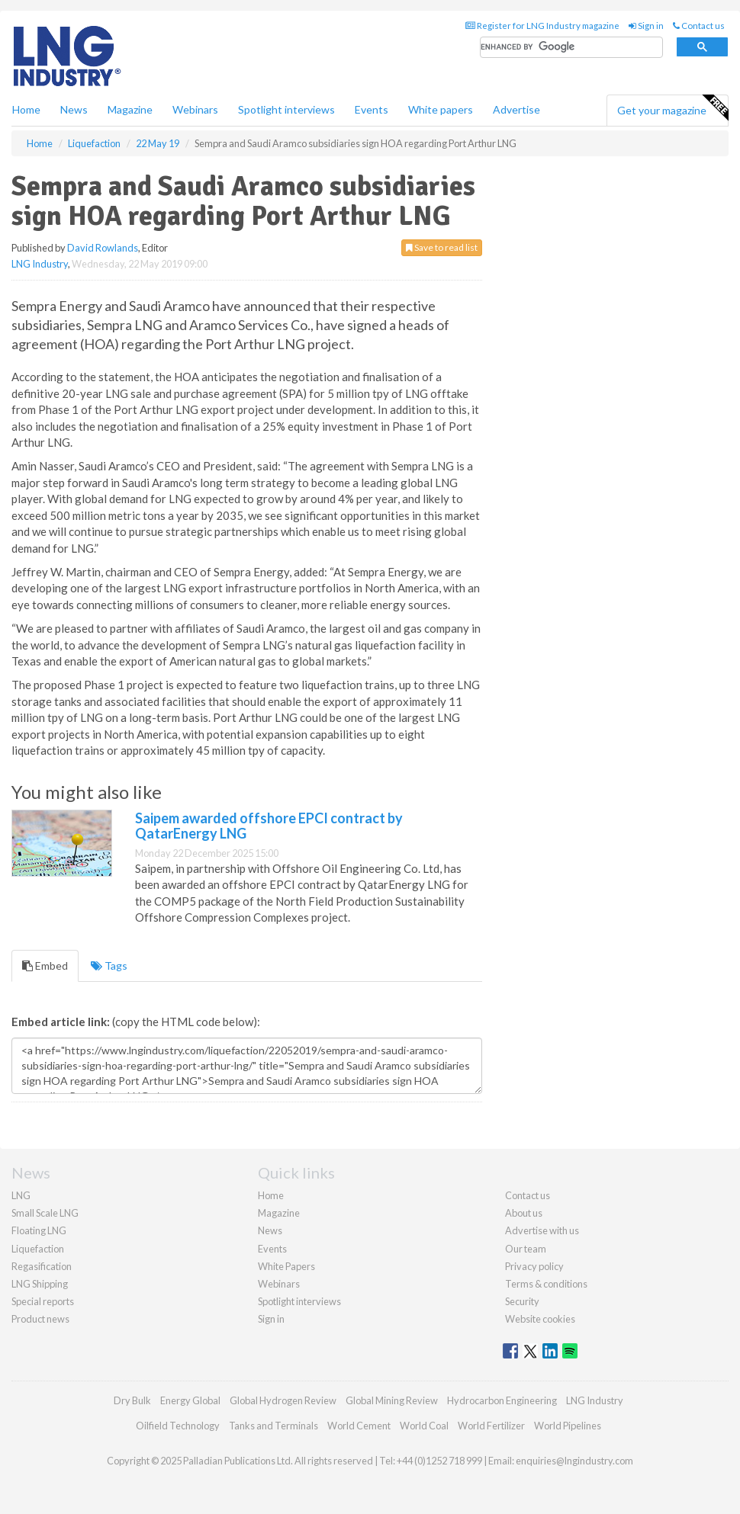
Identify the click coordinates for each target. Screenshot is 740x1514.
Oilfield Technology (178, 1425)
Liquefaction (37, 1249)
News (270, 1230)
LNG (21, 1195)
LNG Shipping (39, 1284)
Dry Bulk (132, 1400)
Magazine (130, 109)
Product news (40, 1319)
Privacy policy (534, 1266)
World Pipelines (567, 1425)
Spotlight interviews (286, 109)
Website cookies (540, 1319)
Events (371, 109)
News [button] (74, 109)
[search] (571, 48)
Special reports (42, 1301)
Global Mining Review (392, 1400)
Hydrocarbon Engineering (502, 1400)
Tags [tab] (109, 965)
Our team (525, 1249)
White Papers (286, 1266)
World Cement (359, 1425)
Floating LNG (38, 1230)
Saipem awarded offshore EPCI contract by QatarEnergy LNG (269, 826)
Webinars (195, 109)
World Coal (424, 1425)
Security (522, 1301)
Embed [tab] (45, 965)
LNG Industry (39, 264)
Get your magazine (672, 108)
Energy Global (190, 1400)
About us (523, 1213)
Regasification (41, 1266)
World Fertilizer (491, 1425)
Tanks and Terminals (273, 1425)
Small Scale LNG (45, 1213)
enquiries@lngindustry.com (574, 1461)
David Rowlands (102, 248)
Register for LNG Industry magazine (542, 25)
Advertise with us (542, 1230)
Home (26, 109)
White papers (440, 109)
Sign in (646, 25)
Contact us (699, 25)
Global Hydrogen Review (283, 1400)
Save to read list (442, 247)
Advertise (516, 109)
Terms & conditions (546, 1284)
